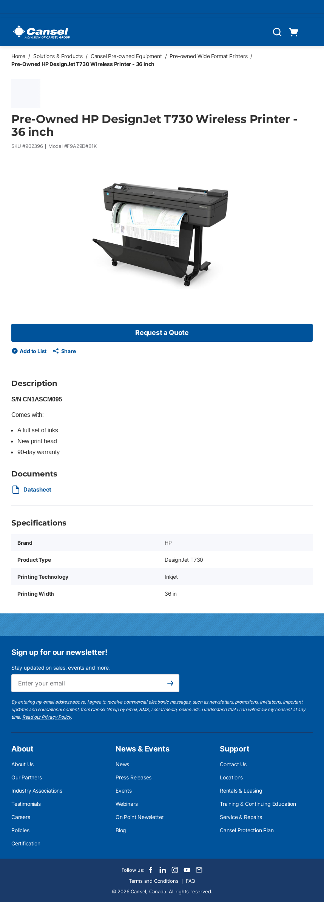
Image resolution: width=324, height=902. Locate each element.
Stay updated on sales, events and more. (60, 667)
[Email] (199, 869)
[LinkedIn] (163, 869)
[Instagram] (175, 869)
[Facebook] (150, 869)
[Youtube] (187, 869)
